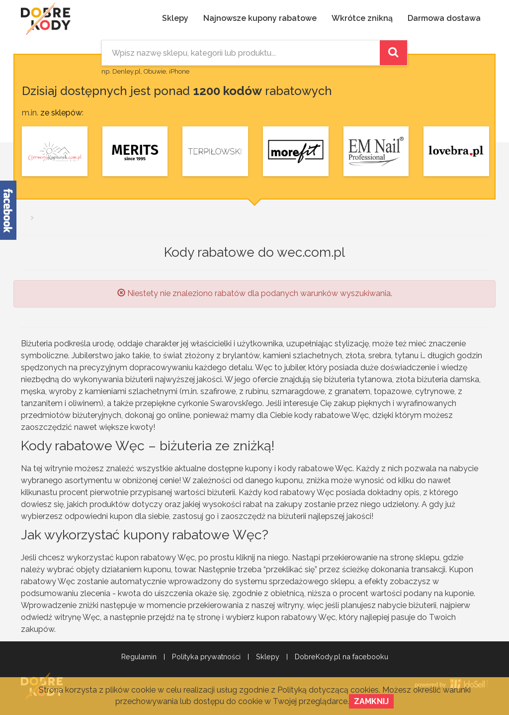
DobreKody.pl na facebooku (341, 657)
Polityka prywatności (206, 657)
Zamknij (371, 701)
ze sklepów (61, 112)
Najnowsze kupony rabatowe (260, 18)
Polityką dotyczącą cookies (328, 690)
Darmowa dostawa (444, 18)
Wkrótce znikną (362, 18)
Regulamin (139, 657)
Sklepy (175, 18)
